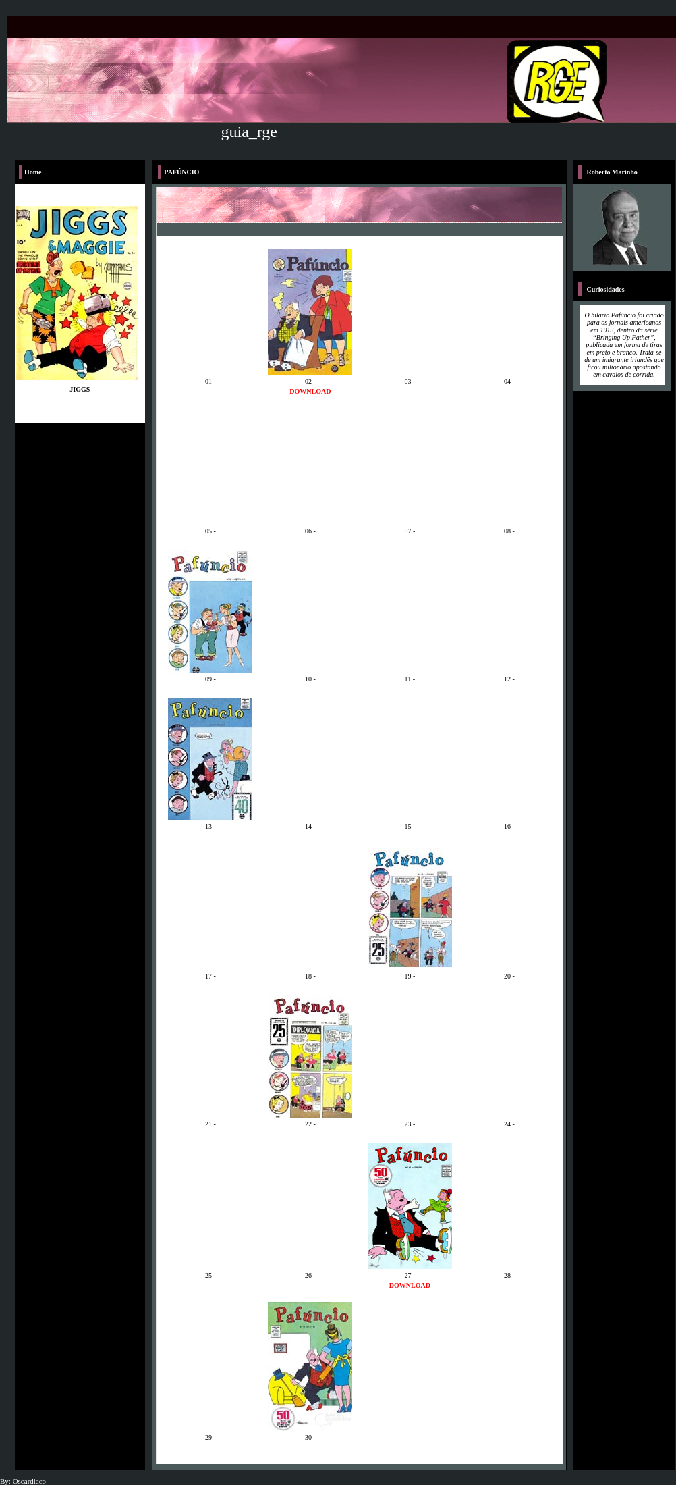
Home (33, 172)
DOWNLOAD (310, 391)
